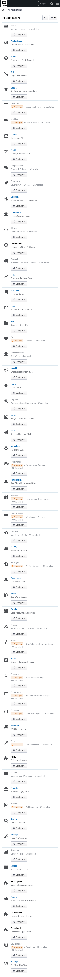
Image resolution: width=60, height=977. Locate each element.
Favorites (15, 290)
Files (13, 321)
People (14, 609)
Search (14, 819)
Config (14, 150)
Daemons (15, 196)
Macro (13, 415)
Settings (14, 834)
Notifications (16, 479)
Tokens (14, 897)
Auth (13, 72)
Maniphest (15, 446)
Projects (14, 787)
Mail (13, 430)
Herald (14, 368)
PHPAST (14, 546)
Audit (13, 56)
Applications (16, 41)
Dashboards (16, 212)
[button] (57, 3)
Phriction (15, 725)
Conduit (14, 134)
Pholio (13, 658)
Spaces (14, 865)
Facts (13, 274)
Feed (13, 305)
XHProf (14, 961)
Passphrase (16, 578)
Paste (13, 593)
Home (13, 383)
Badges (14, 87)
